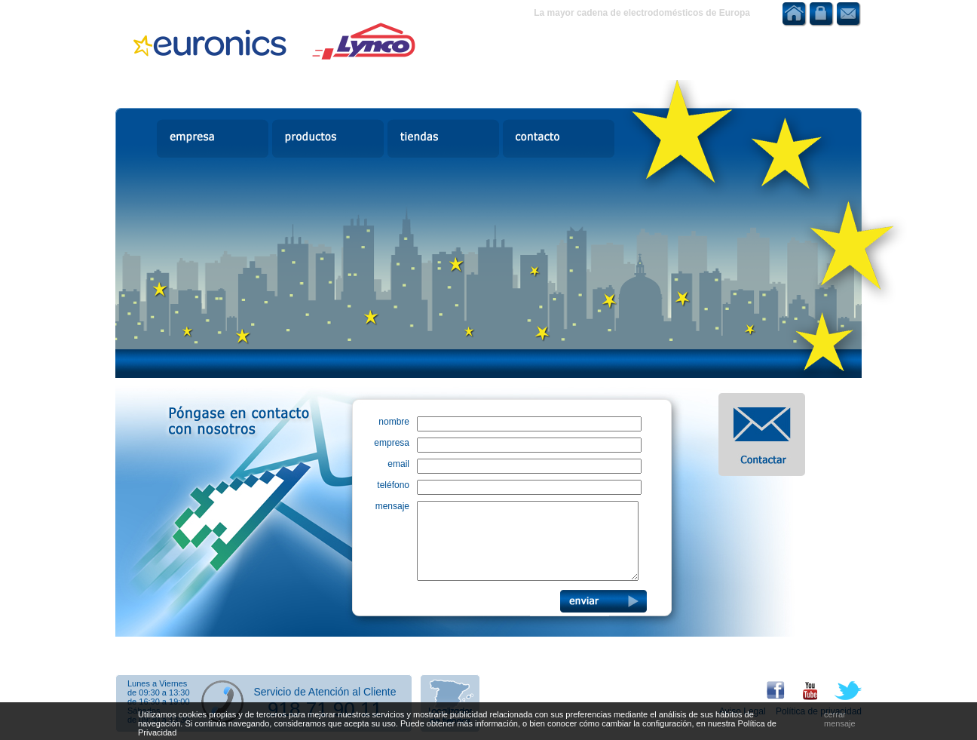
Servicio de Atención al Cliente (324, 692)
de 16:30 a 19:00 (158, 701)
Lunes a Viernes (157, 683)
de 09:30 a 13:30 (158, 692)
